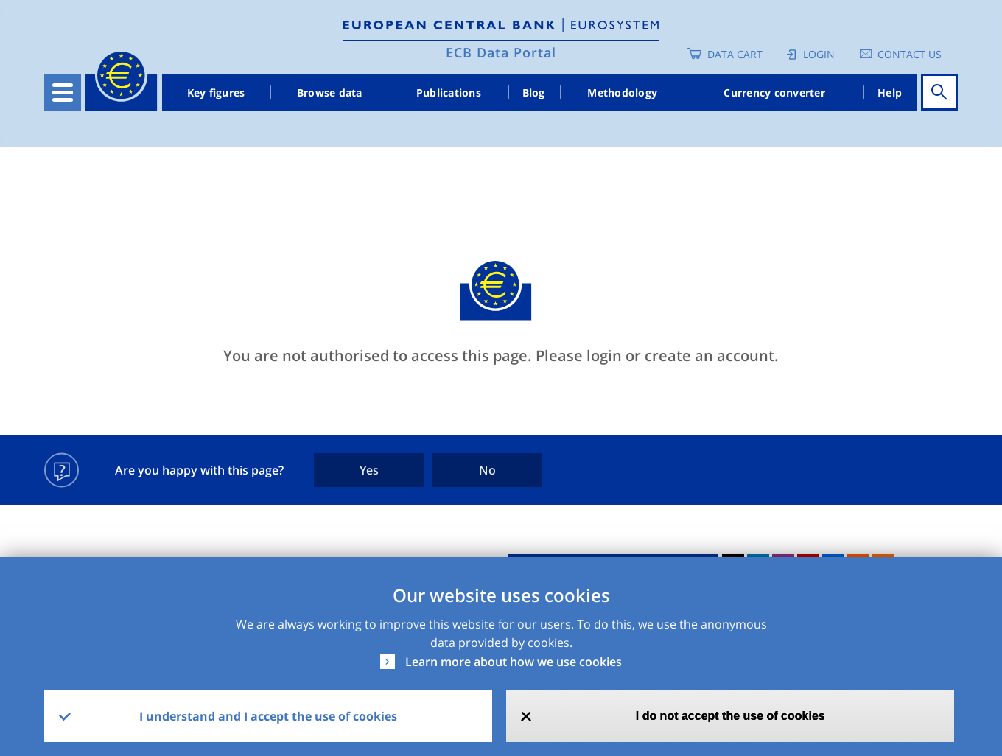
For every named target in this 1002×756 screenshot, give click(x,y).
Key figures (216, 92)
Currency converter (774, 92)
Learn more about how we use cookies (513, 662)
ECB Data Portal (501, 52)
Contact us (909, 54)
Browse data (329, 92)
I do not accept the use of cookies (730, 716)
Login (819, 54)
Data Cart (735, 54)
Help (889, 92)
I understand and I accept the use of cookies (268, 716)
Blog (533, 92)
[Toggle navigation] (62, 92)
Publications (448, 92)
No (487, 470)
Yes (369, 470)
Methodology (622, 92)
